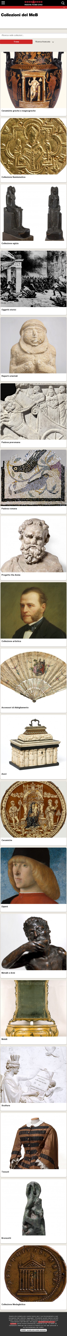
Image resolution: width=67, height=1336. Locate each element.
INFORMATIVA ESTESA (46, 1322)
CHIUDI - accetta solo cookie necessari (33, 1330)
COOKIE (13, 1324)
